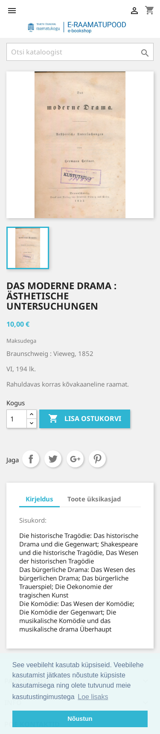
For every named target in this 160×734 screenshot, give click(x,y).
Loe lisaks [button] (93, 696)
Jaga (30, 458)
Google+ (75, 458)
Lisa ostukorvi (84, 418)
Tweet (52, 458)
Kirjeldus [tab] (39, 499)
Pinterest (97, 458)
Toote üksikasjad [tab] (94, 499)
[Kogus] (16, 419)
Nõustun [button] (79, 718)
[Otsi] (80, 52)
